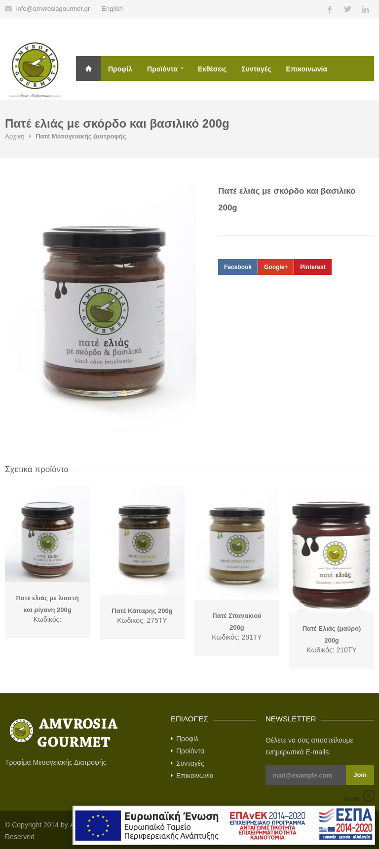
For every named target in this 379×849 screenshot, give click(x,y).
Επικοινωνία (306, 69)
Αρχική (88, 68)
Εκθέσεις (212, 69)
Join (360, 775)
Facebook (238, 267)
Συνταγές (256, 69)
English (112, 8)
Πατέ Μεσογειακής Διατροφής (81, 136)
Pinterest (312, 267)
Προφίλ (120, 69)
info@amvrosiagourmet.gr (53, 8)
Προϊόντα (162, 69)
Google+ (276, 267)
